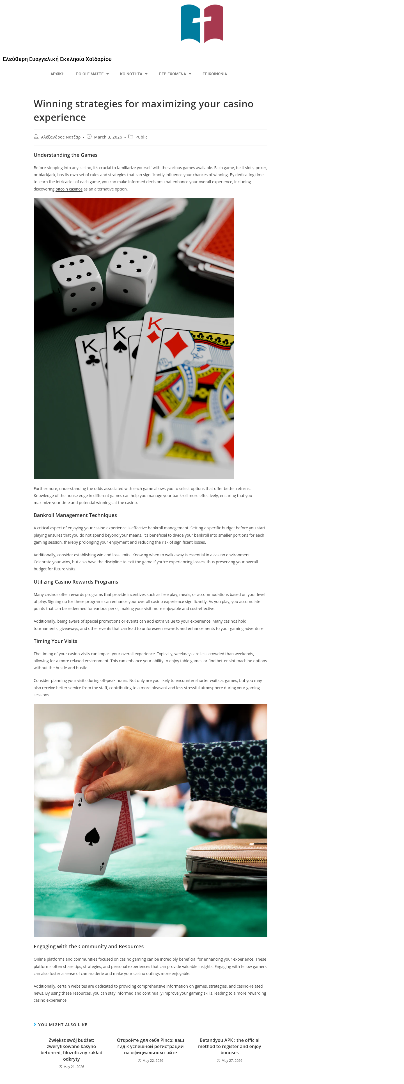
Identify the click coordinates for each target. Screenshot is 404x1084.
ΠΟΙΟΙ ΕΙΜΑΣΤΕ (92, 74)
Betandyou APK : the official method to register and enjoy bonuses (229, 1046)
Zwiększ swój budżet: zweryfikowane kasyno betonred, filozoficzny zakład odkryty (71, 1049)
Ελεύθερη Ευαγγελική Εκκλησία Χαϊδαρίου (57, 59)
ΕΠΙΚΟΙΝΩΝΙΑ (215, 74)
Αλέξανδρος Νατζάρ (61, 137)
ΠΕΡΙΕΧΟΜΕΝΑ (175, 74)
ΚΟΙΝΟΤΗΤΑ (134, 74)
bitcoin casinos (69, 189)
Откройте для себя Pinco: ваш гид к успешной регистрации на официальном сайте (150, 1046)
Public (142, 137)
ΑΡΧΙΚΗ (57, 74)
